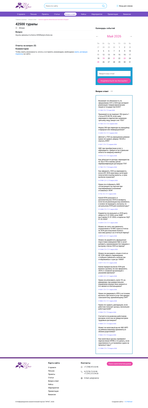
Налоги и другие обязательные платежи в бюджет (53, 19)
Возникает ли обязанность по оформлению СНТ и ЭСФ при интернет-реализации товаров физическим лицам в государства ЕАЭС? (113, 104)
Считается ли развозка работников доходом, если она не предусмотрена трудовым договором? (113, 318)
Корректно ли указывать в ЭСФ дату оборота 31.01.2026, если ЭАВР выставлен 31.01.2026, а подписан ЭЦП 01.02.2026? (114, 216)
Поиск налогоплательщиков (120, 364)
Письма (33, 14)
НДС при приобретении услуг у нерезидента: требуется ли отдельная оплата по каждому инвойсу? (113, 150)
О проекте (21, 14)
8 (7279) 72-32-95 (90, 371)
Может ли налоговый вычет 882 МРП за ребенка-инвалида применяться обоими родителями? (113, 329)
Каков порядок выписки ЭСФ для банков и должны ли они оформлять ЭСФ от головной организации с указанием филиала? (112, 270)
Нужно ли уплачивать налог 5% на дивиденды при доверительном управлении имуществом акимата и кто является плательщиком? (112, 283)
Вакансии (127, 14)
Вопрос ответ (104, 91)
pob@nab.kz (94, 378)
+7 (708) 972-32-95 (91, 367)
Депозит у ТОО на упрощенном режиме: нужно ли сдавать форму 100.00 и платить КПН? (114, 139)
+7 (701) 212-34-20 (91, 373)
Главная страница (21, 19)
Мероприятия (96, 14)
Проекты (45, 14)
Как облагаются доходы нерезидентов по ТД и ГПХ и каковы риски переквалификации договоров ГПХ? (113, 161)
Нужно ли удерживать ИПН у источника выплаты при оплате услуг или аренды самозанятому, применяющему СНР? (114, 295)
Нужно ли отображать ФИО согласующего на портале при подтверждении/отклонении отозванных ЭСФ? (110, 187)
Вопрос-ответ (70, 14)
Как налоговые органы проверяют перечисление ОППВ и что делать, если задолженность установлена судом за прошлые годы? (113, 342)
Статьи (57, 14)
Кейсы (83, 14)
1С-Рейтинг (129, 402)
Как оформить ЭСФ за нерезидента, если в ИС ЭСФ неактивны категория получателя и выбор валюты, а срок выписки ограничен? (112, 174)
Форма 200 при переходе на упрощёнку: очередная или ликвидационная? (114, 128)
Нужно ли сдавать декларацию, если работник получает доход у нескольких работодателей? (113, 307)
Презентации (113, 14)
